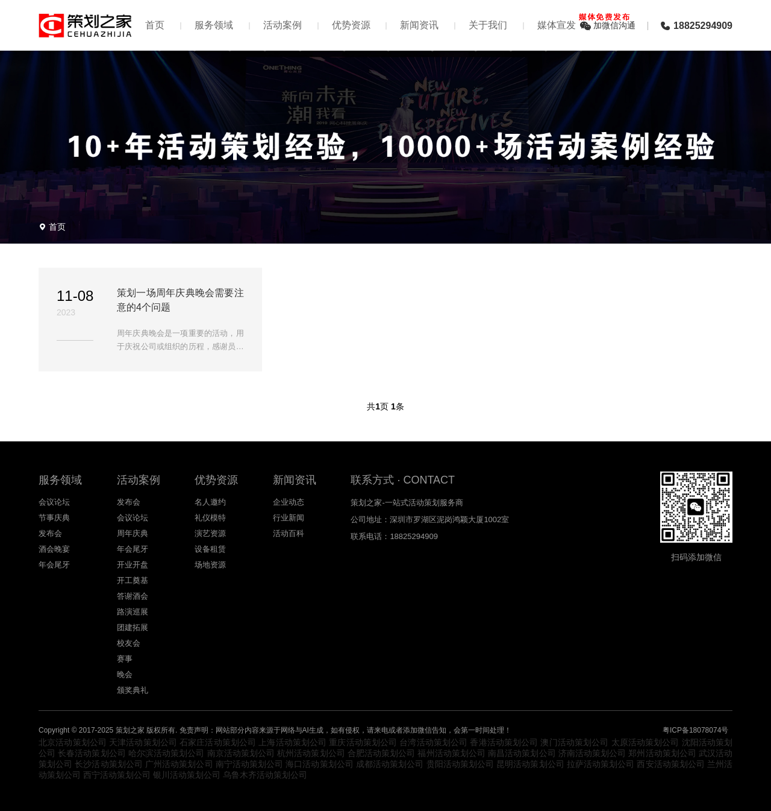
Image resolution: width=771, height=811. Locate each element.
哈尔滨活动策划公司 (166, 753)
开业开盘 (132, 564)
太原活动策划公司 (645, 742)
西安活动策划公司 (671, 764)
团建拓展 (132, 627)
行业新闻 (288, 517)
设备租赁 (210, 549)
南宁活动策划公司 (250, 764)
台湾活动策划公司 (433, 742)
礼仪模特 (210, 517)
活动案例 (282, 25)
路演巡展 (132, 611)
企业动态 (288, 501)
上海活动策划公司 (292, 742)
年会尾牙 (54, 564)
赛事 (125, 658)
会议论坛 (54, 501)
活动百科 (288, 533)
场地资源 (210, 564)
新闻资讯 (419, 25)
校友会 (128, 643)
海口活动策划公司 (320, 764)
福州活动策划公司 (451, 753)
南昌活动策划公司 (522, 753)
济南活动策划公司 (592, 753)
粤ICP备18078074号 (695, 730)
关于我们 (488, 25)
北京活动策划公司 (73, 742)
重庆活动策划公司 (363, 742)
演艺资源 (210, 533)
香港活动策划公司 (504, 742)
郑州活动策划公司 (662, 753)
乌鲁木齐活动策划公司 (265, 775)
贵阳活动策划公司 (460, 764)
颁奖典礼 (132, 690)
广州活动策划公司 (179, 764)
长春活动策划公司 (92, 753)
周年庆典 (132, 533)
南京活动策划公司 (241, 753)
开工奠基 (132, 580)
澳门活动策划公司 (574, 742)
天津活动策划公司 (143, 742)
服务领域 (214, 25)
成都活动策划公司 (390, 764)
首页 (154, 25)
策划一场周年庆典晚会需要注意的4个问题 (180, 300)
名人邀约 (210, 501)
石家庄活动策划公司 (217, 742)
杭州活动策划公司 (311, 753)
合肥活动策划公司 (382, 753)
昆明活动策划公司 (530, 764)
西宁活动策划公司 (117, 775)
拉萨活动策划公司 (601, 764)
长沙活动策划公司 (109, 764)
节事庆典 (54, 517)
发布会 (50, 533)
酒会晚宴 (54, 549)
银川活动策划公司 (186, 775)
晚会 (125, 674)
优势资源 (351, 25)
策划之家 (130, 730)
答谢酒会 (132, 596)
